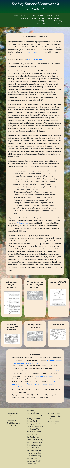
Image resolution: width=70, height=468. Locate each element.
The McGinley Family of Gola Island (55, 416)
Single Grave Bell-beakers (45, 376)
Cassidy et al (54, 371)
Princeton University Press (33, 52)
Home (15, 15)
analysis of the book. (35, 59)
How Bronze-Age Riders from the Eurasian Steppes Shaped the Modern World (35, 384)
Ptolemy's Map (22, 223)
